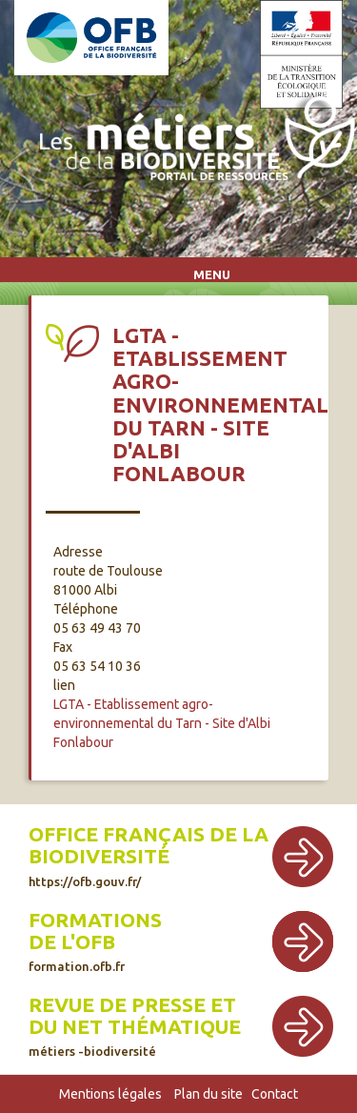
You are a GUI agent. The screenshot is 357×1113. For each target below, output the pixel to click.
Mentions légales (110, 1094)
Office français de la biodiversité (148, 855)
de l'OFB (72, 942)
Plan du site (208, 1094)
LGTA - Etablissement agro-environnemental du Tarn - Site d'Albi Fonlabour (161, 723)
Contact (274, 1094)
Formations (95, 920)
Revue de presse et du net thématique (135, 1026)
